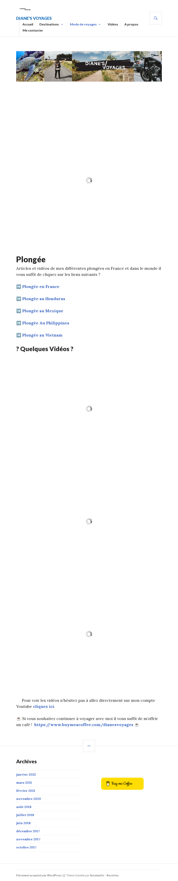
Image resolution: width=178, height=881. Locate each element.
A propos (131, 24)
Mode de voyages (83, 24)
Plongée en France (40, 286)
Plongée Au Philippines (45, 322)
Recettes (113, 875)
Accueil (27, 24)
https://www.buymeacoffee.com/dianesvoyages (83, 724)
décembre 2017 (28, 831)
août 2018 (23, 807)
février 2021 (25, 791)
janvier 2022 (26, 774)
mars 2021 (24, 782)
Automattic (97, 875)
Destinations (49, 24)
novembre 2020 (28, 799)
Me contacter (33, 30)
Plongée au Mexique (42, 310)
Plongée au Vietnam (42, 335)
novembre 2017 (28, 839)
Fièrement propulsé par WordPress (39, 875)
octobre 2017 (26, 847)
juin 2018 (23, 823)
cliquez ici (43, 706)
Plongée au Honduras (43, 298)
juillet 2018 (25, 815)
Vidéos (113, 24)
